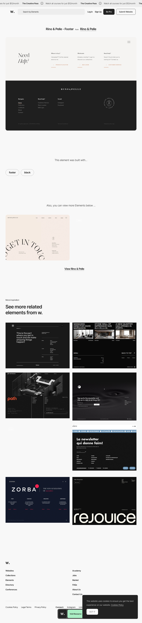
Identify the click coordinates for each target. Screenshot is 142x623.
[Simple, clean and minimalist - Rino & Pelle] (104, 237)
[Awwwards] (12, 12)
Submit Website (126, 12)
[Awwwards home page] (62, 614)
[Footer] (104, 397)
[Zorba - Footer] (38, 500)
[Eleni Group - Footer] (104, 447)
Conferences (11, 589)
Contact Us (77, 594)
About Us (76, 589)
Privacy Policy (40, 607)
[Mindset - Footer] (38, 345)
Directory (10, 585)
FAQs (74, 585)
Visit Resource (75, 614)
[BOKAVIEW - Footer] (104, 345)
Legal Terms (26, 607)
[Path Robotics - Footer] (38, 395)
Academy (76, 570)
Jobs (74, 575)
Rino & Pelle (88, 29)
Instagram (71, 607)
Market (75, 580)
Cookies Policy (12, 607)
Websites (10, 570)
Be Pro (109, 12)
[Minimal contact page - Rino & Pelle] (38, 237)
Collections (10, 575)
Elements (10, 580)
